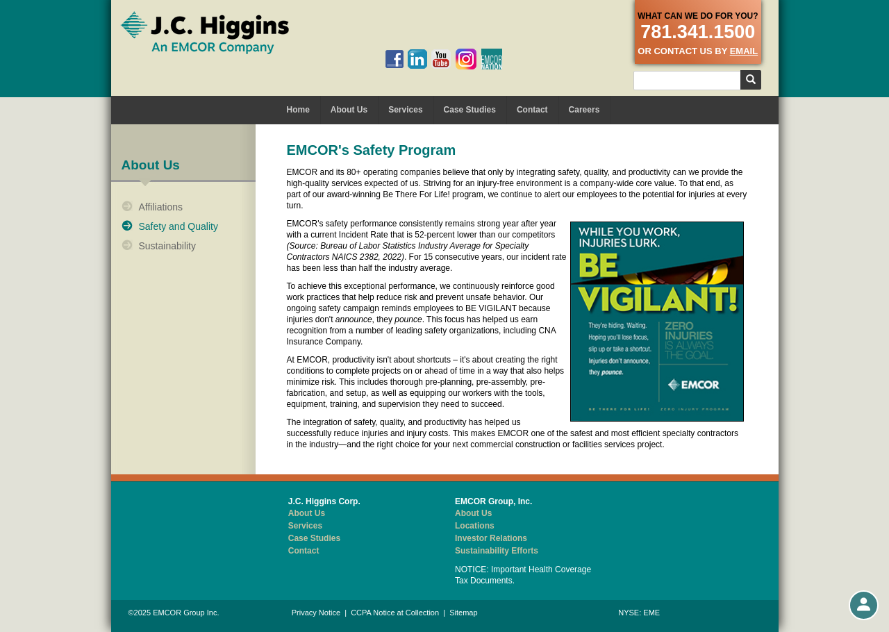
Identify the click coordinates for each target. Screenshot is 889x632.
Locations (475, 526)
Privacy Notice (316, 612)
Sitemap (463, 612)
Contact (532, 110)
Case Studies (470, 110)
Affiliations (161, 207)
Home (298, 110)
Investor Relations (491, 538)
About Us (349, 110)
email (744, 51)
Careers (584, 110)
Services (405, 110)
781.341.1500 (697, 32)
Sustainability (168, 245)
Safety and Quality (178, 226)
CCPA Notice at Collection (395, 612)
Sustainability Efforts (496, 551)
